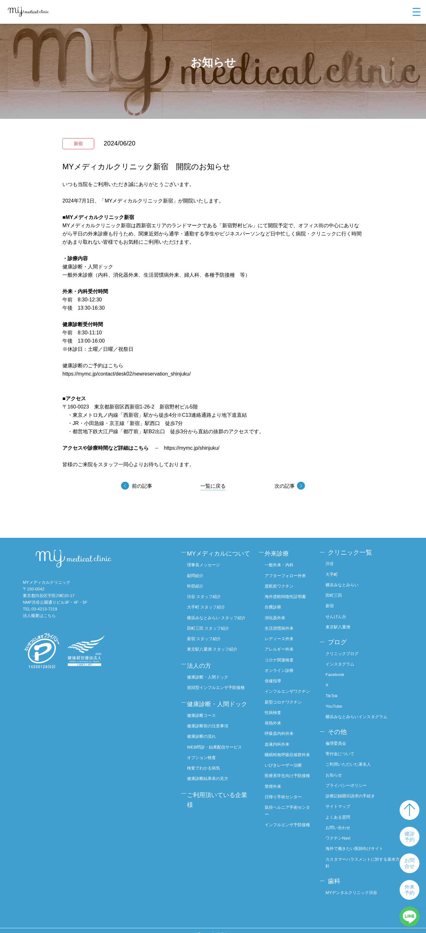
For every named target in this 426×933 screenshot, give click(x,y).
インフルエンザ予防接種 (288, 844)
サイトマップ (341, 800)
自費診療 (275, 604)
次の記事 (284, 486)
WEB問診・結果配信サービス (218, 765)
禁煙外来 (275, 802)
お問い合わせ (341, 821)
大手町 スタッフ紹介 (209, 614)
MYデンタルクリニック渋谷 (355, 884)
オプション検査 (204, 776)
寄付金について (343, 748)
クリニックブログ (345, 650)
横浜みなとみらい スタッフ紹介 (218, 628)
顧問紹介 (198, 583)
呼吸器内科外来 (281, 735)
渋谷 (332, 562)
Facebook (337, 670)
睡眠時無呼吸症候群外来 (288, 760)
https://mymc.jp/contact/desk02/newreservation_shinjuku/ (126, 373)
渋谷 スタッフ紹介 (207, 604)
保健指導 (275, 676)
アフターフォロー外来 (288, 573)
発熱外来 (275, 725)
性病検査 (275, 714)
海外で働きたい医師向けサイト (359, 841)
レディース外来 (281, 635)
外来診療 (278, 552)
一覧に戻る (213, 486)
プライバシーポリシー (350, 779)
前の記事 (142, 486)
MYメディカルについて (219, 557)
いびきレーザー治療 (286, 774)
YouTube (336, 702)
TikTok (334, 691)
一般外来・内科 (281, 562)
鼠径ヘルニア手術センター (288, 826)
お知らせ (336, 769)
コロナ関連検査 (281, 656)
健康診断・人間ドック (211, 688)
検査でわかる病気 (207, 786)
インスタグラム (343, 660)
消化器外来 (277, 614)
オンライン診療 (281, 666)
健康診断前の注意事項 (211, 745)
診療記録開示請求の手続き (354, 789)
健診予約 (409, 836)
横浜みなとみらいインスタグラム (361, 712)
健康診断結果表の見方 (211, 797)
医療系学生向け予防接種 (288, 788)
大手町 (334, 573)
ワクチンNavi (341, 831)
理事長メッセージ (207, 573)
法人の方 (202, 678)
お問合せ (409, 863)
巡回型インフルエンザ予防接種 (220, 698)
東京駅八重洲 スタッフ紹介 (216, 663)
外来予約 (409, 890)
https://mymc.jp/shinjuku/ (191, 448)
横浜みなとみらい (345, 583)
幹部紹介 (198, 593)
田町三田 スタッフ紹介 (212, 642)
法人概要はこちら (39, 615)
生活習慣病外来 (281, 624)
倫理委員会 (339, 738)
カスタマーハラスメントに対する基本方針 (365, 856)
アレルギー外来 (281, 645)
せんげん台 (339, 614)
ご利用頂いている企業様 (217, 817)
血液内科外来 (279, 746)
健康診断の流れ (204, 755)
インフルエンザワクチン (288, 691)
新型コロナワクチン (286, 704)
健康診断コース (204, 734)
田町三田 (336, 593)
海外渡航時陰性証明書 (288, 593)
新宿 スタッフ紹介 (207, 652)
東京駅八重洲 (341, 624)
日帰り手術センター (286, 812)
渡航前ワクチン (281, 583)
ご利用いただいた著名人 (352, 758)
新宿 (332, 604)
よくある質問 (341, 810)
